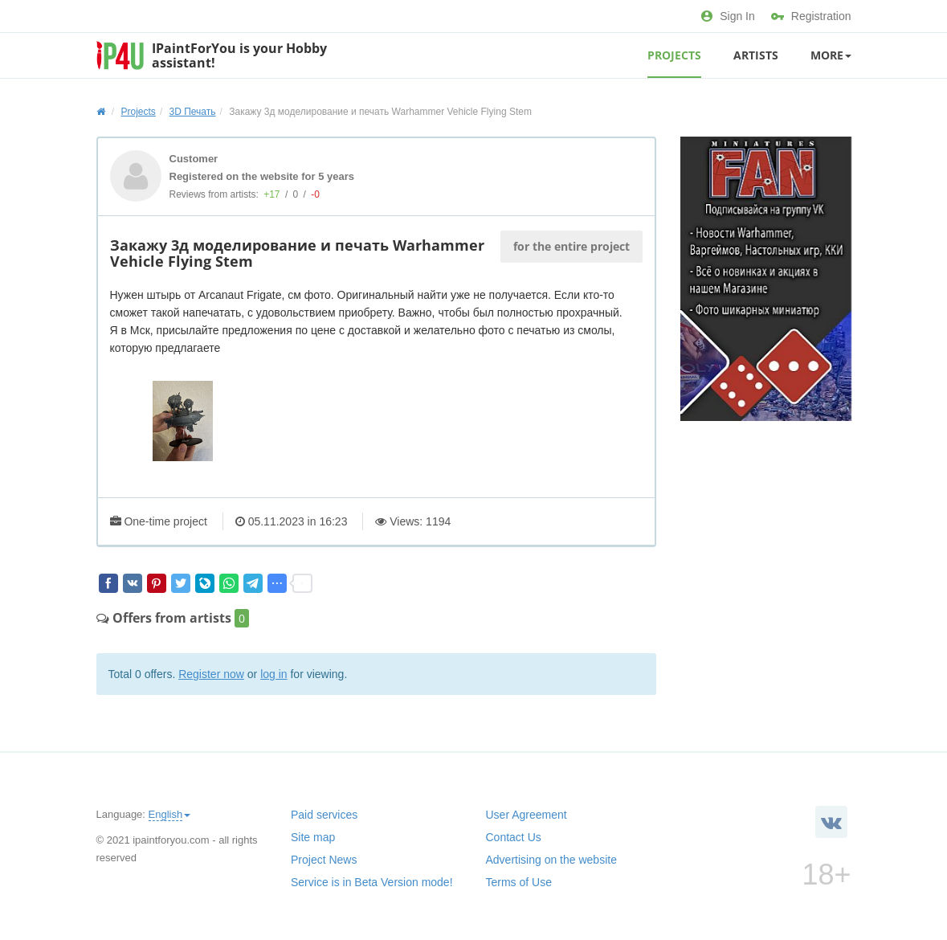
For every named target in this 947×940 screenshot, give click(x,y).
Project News (324, 859)
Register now (211, 674)
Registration (811, 16)
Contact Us (513, 837)
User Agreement (526, 814)
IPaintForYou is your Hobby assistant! (239, 55)
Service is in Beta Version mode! (372, 882)
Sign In (728, 16)
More (830, 55)
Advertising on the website (551, 859)
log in (273, 674)
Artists (755, 55)
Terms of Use (519, 882)
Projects (674, 55)
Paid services (324, 814)
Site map (313, 837)
